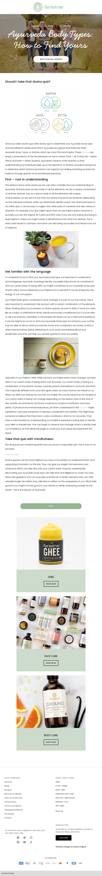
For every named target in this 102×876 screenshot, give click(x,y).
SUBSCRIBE (63, 837)
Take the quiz (12, 454)
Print (51, 506)
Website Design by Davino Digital (71, 847)
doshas (86, 152)
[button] (6, 7)
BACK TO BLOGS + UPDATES (51, 59)
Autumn (84, 407)
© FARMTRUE (51, 858)
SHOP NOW (51, 584)
